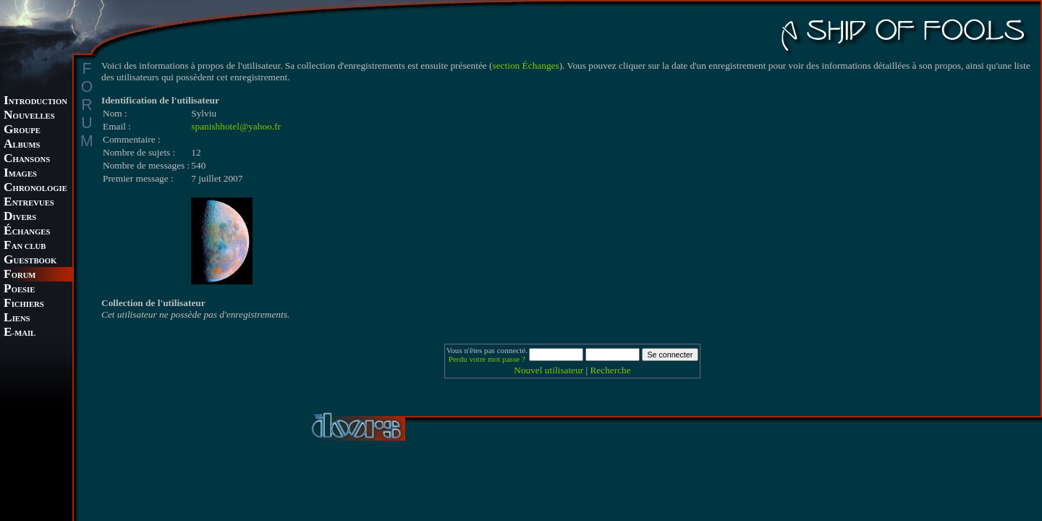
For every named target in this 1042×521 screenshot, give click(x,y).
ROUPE (22, 131)
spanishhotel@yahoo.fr (236, 126)
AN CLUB (25, 246)
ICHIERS (24, 304)
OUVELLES (29, 116)
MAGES (20, 174)
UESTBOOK (30, 261)
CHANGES (27, 232)
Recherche (610, 370)
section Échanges (526, 65)
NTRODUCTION (35, 102)
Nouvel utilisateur (548, 370)
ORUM (19, 275)
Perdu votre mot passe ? (487, 359)
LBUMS (22, 145)
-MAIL (19, 333)
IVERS (20, 217)
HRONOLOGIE (35, 188)
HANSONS (27, 160)
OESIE (19, 290)
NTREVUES (29, 203)
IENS (17, 319)
